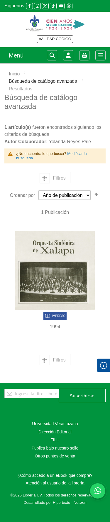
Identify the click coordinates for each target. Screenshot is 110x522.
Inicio (15, 73)
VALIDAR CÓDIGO (55, 39)
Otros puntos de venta (55, 456)
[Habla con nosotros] (97, 491)
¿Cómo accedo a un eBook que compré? (55, 475)
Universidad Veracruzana (55, 423)
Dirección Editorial (55, 432)
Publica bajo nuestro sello (55, 448)
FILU (54, 439)
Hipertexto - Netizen (70, 502)
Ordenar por (22, 195)
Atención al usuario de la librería (55, 483)
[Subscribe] (82, 395)
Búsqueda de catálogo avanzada (44, 81)
